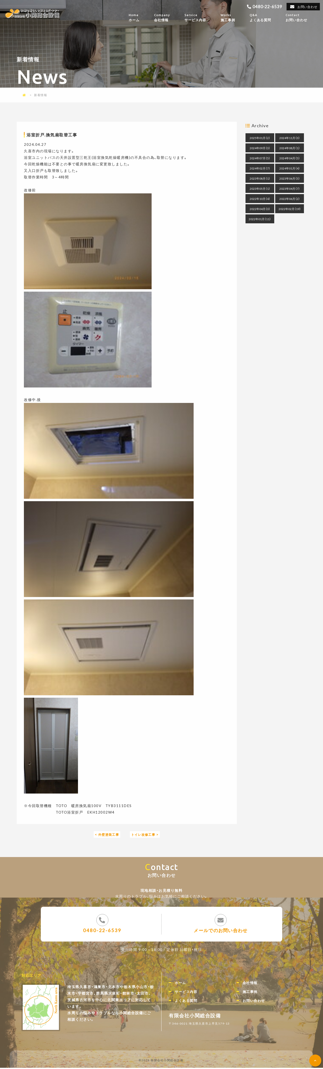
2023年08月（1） (260, 178)
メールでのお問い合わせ (221, 931)
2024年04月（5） (289, 158)
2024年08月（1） (289, 148)
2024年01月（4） (289, 168)
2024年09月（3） (260, 148)
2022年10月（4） (260, 199)
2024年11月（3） (289, 138)
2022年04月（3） (260, 209)
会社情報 (169, 17)
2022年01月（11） (260, 219)
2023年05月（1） (260, 188)
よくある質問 (267, 17)
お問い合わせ (306, 6)
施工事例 (234, 17)
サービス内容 (202, 17)
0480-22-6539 (265, 6)
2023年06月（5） (289, 178)
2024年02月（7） (260, 168)
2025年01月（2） (260, 138)
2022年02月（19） (290, 209)
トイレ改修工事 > (146, 834)
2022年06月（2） (289, 199)
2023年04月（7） (289, 188)
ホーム (141, 17)
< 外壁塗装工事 (105, 834)
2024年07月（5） (260, 158)
